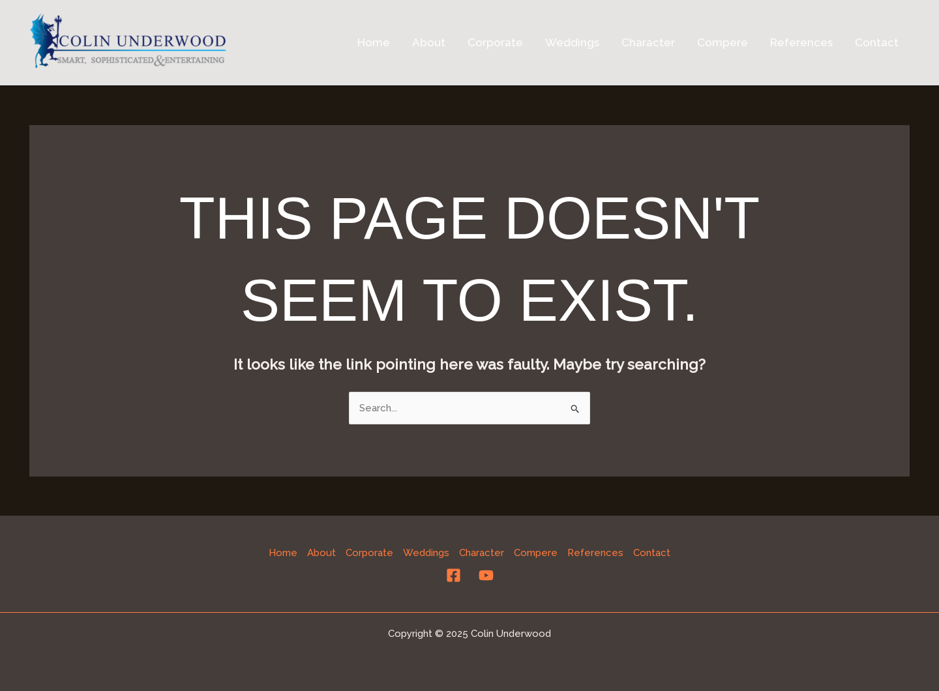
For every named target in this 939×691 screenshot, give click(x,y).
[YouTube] (486, 575)
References (801, 42)
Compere (722, 42)
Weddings (572, 42)
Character (648, 42)
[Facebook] (453, 575)
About (428, 42)
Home (373, 42)
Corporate (495, 42)
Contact (877, 42)
